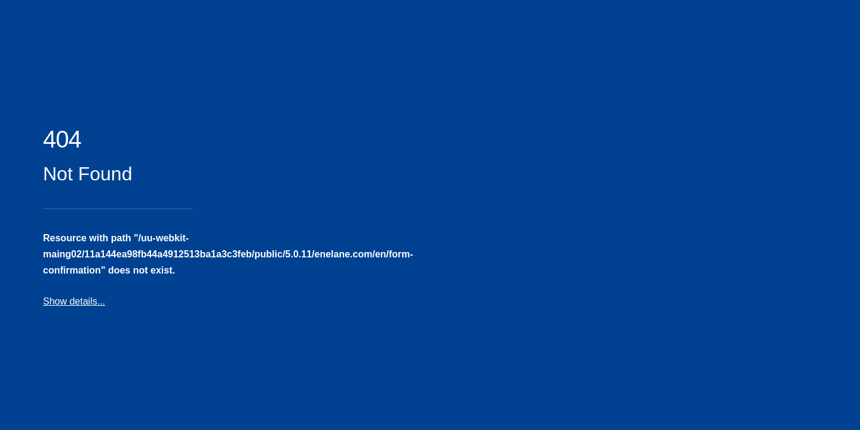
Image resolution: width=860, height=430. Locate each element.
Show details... (74, 301)
